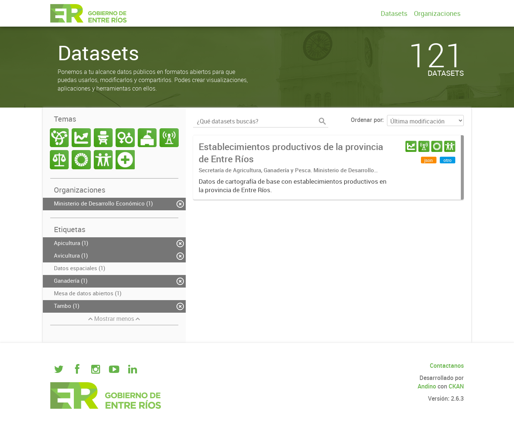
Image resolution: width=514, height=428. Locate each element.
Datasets (394, 13)
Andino (427, 386)
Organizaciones (437, 13)
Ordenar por (366, 119)
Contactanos (447, 365)
